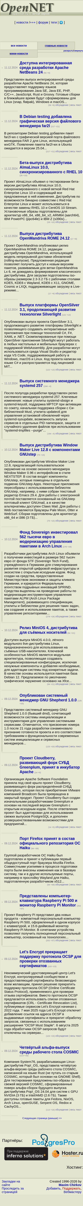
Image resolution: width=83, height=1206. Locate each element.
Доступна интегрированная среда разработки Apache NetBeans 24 (46, 67)
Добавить (53, 1188)
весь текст (75, 105)
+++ (33, 22)
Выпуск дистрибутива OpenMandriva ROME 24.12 (45, 235)
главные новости (56, 45)
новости (22, 22)
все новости (19, 45)
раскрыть (68, 51)
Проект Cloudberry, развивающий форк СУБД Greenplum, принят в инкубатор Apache (50, 765)
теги (54, 22)
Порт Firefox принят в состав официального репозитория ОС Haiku (50, 843)
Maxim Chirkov (70, 1185)
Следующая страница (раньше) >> (42, 1118)
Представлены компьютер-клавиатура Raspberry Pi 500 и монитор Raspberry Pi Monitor (48, 900)
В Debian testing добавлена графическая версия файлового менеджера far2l (50, 121)
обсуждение (58, 105)
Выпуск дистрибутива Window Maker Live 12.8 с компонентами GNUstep (50, 450)
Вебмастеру (72, 1192)
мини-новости (19, 53)
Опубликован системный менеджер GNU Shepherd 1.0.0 (48, 697)
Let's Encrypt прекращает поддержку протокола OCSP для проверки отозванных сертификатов (50, 959)
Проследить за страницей (13, 1190)
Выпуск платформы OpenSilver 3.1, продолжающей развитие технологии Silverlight (50, 309)
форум (43, 22)
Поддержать (71, 1188)
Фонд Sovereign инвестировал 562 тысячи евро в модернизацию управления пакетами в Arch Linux (49, 539)
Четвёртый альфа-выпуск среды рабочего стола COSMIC (49, 1049)
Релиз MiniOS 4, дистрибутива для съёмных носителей (48, 630)
